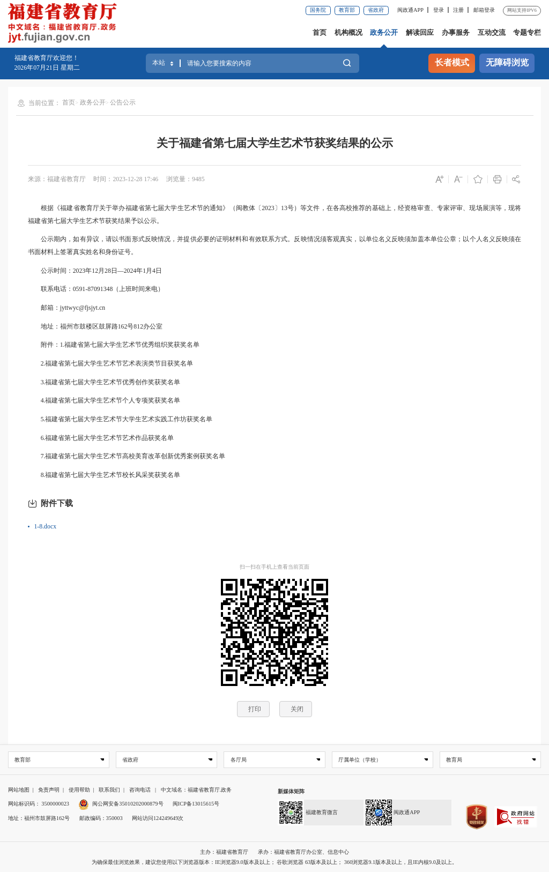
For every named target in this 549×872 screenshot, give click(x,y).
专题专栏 (527, 32)
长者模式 (452, 63)
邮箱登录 (484, 10)
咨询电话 (140, 790)
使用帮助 (79, 790)
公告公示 (123, 102)
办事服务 (456, 32)
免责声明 (49, 790)
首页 (320, 32)
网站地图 (18, 790)
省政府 (376, 10)
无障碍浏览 (507, 63)
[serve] (65, 24)
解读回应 (420, 32)
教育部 (347, 10)
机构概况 (348, 32)
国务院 (318, 10)
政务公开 (384, 32)
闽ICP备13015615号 (196, 804)
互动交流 (492, 32)
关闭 (297, 709)
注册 (458, 10)
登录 (438, 10)
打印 (254, 709)
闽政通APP (410, 10)
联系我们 (109, 790)
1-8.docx (45, 526)
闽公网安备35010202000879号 (120, 804)
